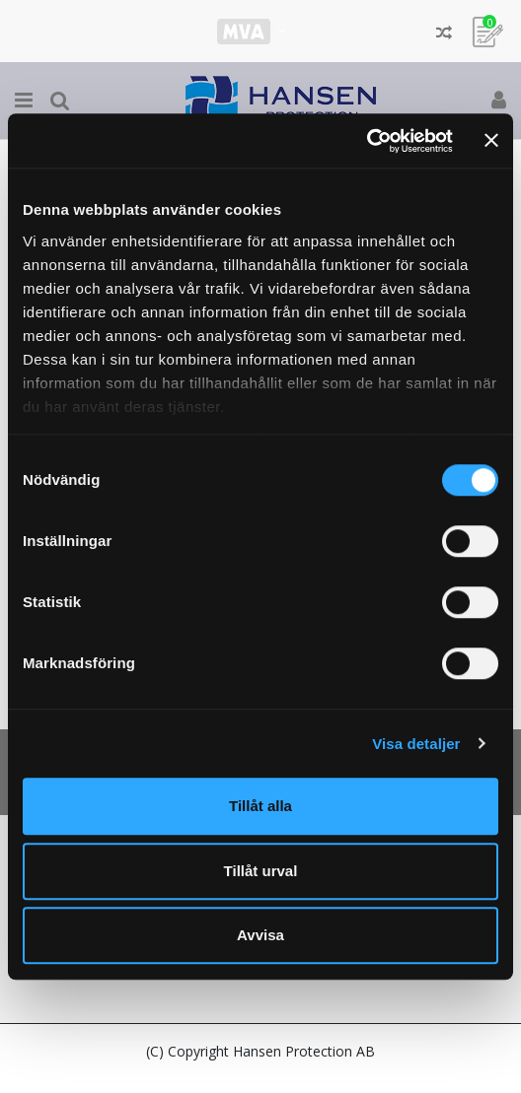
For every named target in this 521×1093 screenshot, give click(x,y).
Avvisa (260, 934)
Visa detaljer (416, 743)
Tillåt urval (261, 870)
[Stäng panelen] (491, 141)
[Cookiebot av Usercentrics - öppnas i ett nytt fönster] (366, 141)
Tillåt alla (260, 805)
